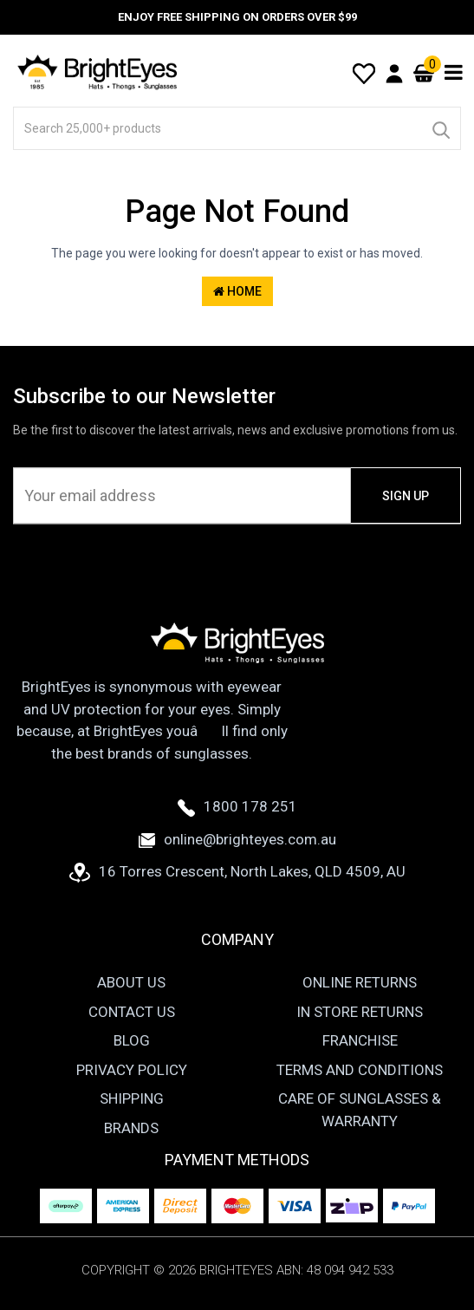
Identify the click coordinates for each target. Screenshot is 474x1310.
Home (237, 291)
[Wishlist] (363, 72)
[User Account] (394, 73)
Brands (131, 1128)
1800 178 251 (237, 806)
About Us (131, 982)
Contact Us (131, 1011)
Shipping (132, 1098)
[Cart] (423, 73)
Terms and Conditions (359, 1070)
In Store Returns (359, 1011)
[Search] (440, 128)
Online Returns (359, 982)
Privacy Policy (131, 1070)
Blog (132, 1040)
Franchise (360, 1040)
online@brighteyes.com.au (237, 839)
